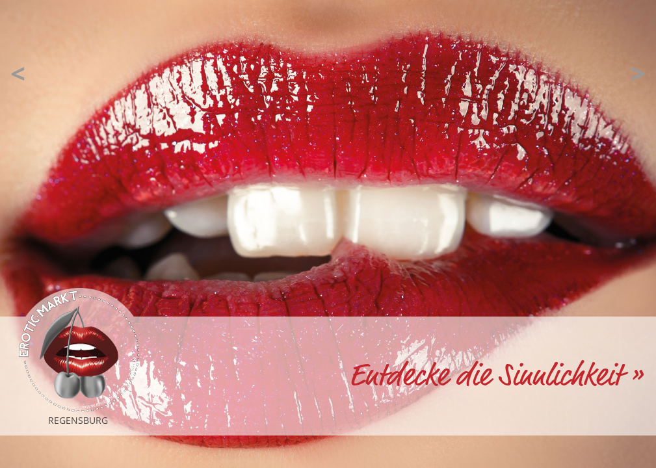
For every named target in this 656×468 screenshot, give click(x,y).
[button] (18, 73)
